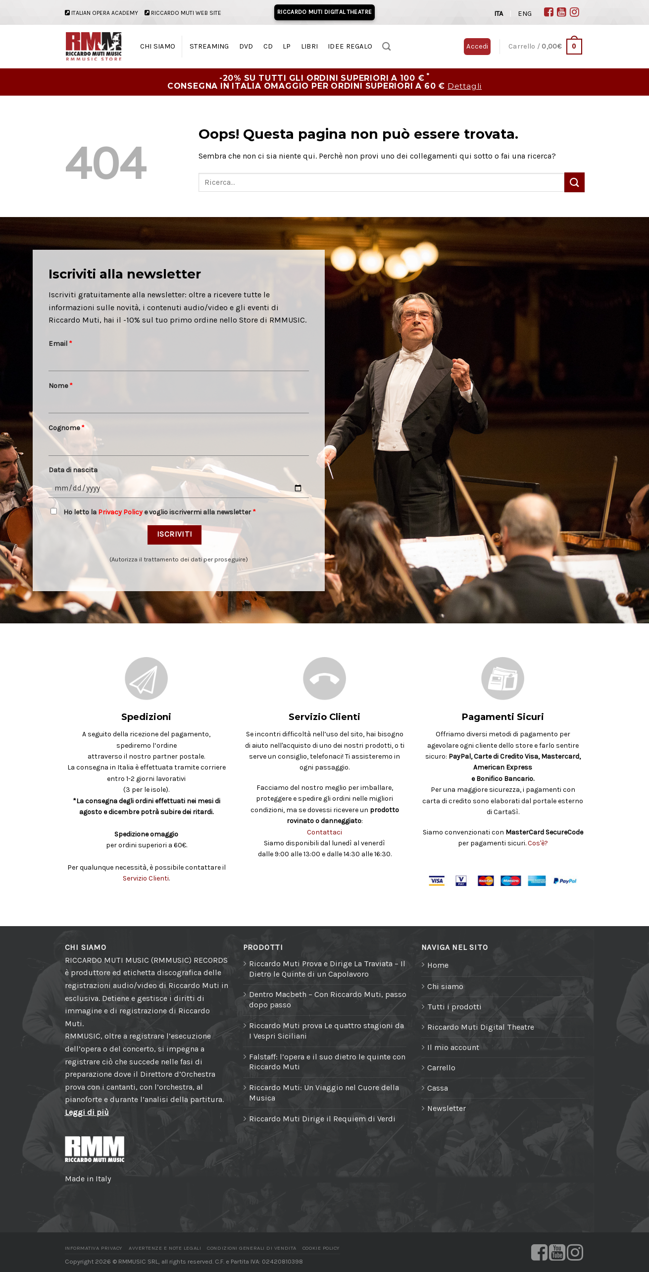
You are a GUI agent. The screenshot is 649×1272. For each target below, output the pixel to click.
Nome (61, 386)
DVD (246, 46)
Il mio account (453, 1047)
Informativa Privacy (94, 1248)
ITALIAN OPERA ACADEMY (104, 12)
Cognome (67, 428)
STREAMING (209, 46)
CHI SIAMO (158, 46)
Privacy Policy (120, 512)
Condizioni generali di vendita (251, 1248)
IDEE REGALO (350, 46)
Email (60, 343)
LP (287, 46)
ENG (525, 13)
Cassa (437, 1088)
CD (268, 46)
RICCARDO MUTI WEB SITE (186, 12)
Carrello (441, 1067)
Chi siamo (445, 986)
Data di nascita (73, 470)
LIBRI (309, 46)
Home (438, 965)
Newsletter (446, 1108)
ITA (498, 13)
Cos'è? (538, 843)
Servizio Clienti (146, 878)
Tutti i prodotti (454, 1006)
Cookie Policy (321, 1248)
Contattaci (324, 832)
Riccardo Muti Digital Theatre (480, 1027)
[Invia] (574, 182)
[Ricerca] (386, 47)
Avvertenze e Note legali (165, 1248)
